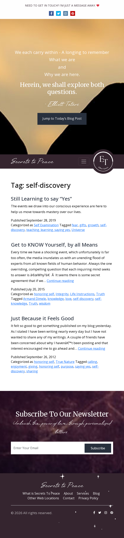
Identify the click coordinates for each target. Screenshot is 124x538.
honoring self (44, 294)
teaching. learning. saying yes (48, 230)
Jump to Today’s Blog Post (62, 118)
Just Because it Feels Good (42, 318)
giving (32, 366)
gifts (82, 225)
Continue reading (60, 280)
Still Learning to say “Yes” (41, 198)
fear (75, 225)
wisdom (44, 303)
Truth (100, 294)
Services (83, 493)
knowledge (56, 299)
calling (92, 362)
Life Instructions (82, 294)
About (68, 493)
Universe (78, 230)
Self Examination (46, 225)
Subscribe (98, 448)
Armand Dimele (34, 299)
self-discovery (83, 299)
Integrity (62, 294)
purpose (67, 366)
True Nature (65, 362)
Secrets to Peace (32, 161)
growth (93, 225)
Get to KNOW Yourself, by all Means (54, 244)
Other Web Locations (43, 498)
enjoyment (19, 366)
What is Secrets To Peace (41, 493)
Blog (96, 493)
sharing (32, 371)
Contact (68, 498)
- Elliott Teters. (62, 104)
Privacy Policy (88, 498)
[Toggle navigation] (83, 161)
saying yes (83, 366)
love (68, 299)
